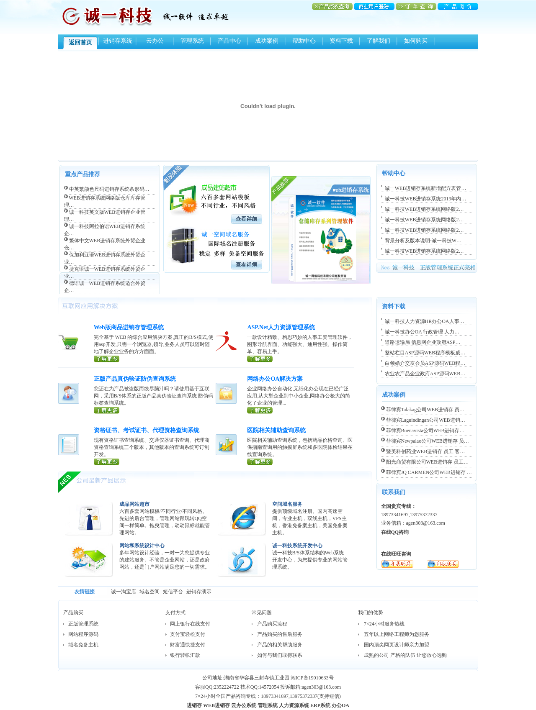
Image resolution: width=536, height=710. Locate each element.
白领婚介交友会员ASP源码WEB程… (425, 363)
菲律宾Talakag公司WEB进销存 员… (425, 410)
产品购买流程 (272, 624)
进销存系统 (117, 41)
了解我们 (378, 41)
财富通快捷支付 (187, 645)
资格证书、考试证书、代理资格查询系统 (146, 430)
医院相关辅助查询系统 (276, 430)
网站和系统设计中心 (142, 546)
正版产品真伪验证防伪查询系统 (135, 379)
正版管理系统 (83, 624)
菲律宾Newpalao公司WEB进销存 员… (427, 441)
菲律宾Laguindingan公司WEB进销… (425, 420)
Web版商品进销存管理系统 (129, 327)
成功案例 (266, 41)
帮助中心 (304, 41)
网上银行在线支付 (190, 624)
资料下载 (341, 41)
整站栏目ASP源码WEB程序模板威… (425, 353)
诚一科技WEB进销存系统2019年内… (425, 199)
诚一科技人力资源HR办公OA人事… (424, 321)
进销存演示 (198, 592)
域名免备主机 (83, 645)
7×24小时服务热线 (384, 624)
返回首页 (80, 42)
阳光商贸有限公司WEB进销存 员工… (427, 462)
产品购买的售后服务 (279, 634)
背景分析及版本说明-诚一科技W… (423, 241)
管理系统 (192, 41)
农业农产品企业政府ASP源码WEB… (425, 374)
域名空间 (149, 592)
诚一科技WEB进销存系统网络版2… (424, 209)
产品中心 (229, 41)
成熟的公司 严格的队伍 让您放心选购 (405, 655)
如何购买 (416, 41)
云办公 (155, 41)
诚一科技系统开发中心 (297, 546)
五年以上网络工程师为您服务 (396, 634)
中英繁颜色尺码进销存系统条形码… (109, 189)
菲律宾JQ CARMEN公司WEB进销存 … (429, 472)
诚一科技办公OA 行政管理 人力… (422, 332)
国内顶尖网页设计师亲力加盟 (396, 645)
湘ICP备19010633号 (312, 678)
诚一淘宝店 (123, 592)
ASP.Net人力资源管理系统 (281, 327)
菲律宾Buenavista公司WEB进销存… (425, 430)
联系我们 (393, 492)
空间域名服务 (287, 504)
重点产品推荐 (82, 174)
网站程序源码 (83, 634)
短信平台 (173, 592)
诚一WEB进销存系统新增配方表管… (425, 188)
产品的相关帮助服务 (279, 645)
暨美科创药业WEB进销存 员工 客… (425, 451)
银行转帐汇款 (185, 655)
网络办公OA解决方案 (275, 379)
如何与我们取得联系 (279, 655)
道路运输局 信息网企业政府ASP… (423, 342)
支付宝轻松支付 (187, 634)
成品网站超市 (134, 504)
